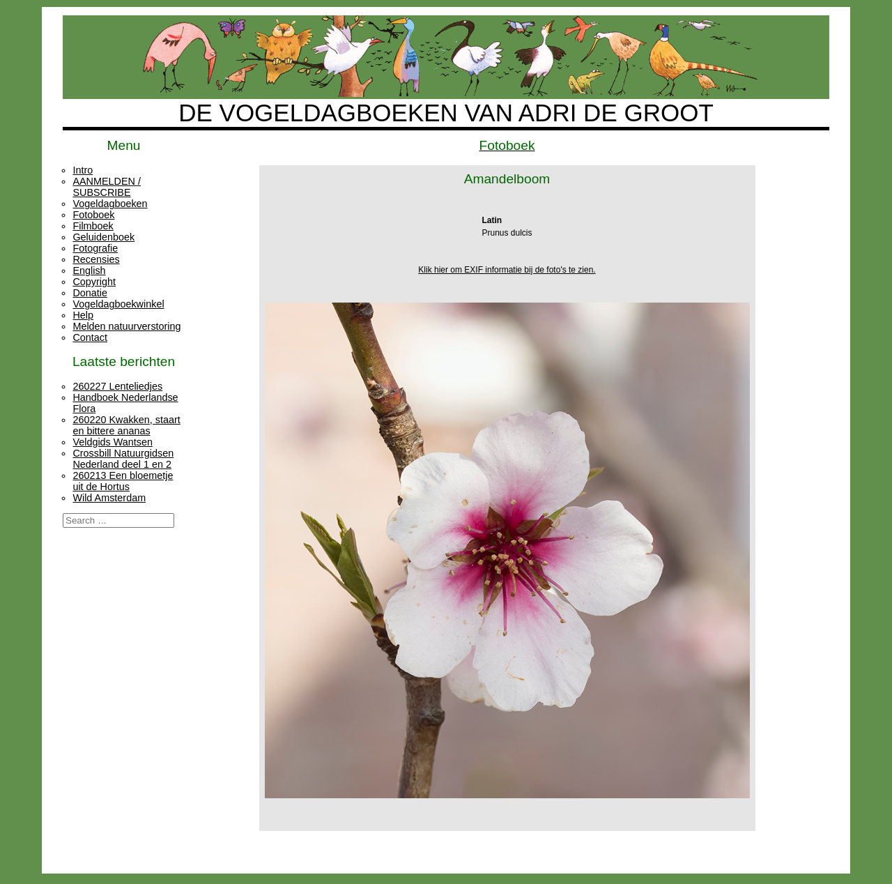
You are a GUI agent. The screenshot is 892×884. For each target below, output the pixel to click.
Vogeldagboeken (109, 203)
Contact (89, 337)
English (88, 270)
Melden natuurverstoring (126, 326)
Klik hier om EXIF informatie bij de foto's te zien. (506, 270)
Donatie (89, 292)
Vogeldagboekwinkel (118, 304)
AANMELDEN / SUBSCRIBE (106, 187)
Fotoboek (93, 214)
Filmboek (92, 225)
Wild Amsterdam (109, 497)
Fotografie (95, 248)
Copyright (94, 281)
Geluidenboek (103, 237)
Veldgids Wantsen (112, 442)
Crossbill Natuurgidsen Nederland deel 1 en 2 (123, 459)
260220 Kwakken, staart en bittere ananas (126, 425)
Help (82, 315)
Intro (82, 170)
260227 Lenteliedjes (117, 386)
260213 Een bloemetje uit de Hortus (122, 481)
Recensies (95, 259)
